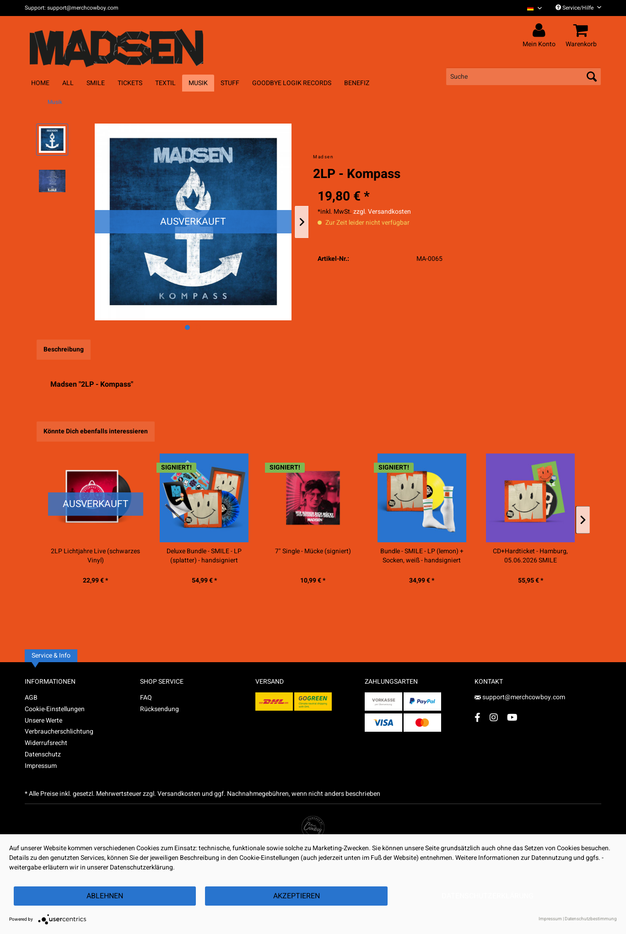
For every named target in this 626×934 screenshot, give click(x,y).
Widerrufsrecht (46, 743)
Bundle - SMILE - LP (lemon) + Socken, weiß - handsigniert (422, 556)
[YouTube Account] (512, 717)
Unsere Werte (43, 720)
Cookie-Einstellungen (55, 709)
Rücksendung (159, 709)
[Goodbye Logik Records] (292, 83)
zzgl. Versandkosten (382, 211)
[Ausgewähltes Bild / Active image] (187, 327)
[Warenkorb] (582, 31)
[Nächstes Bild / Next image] (198, 327)
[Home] (40, 83)
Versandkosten (178, 794)
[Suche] (523, 76)
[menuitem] (531, 8)
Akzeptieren (296, 896)
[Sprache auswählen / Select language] (534, 8)
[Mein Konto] (540, 31)
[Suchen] (591, 76)
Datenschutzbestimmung (591, 919)
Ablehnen (104, 896)
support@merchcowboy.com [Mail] (520, 697)
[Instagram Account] (494, 717)
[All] (68, 83)
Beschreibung (63, 349)
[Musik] (198, 83)
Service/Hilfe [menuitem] (578, 8)
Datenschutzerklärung (488, 896)
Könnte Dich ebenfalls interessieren (95, 431)
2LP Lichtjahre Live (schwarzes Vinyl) (95, 556)
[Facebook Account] (477, 717)
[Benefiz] (357, 83)
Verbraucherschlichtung (59, 731)
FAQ (146, 697)
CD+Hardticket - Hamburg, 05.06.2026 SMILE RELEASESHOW (530, 556)
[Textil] (165, 83)
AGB (31, 697)
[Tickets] (130, 83)
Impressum (41, 766)
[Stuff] (230, 83)
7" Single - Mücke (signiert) (313, 551)
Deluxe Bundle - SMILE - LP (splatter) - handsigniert (204, 556)
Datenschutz (43, 754)
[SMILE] (95, 83)
